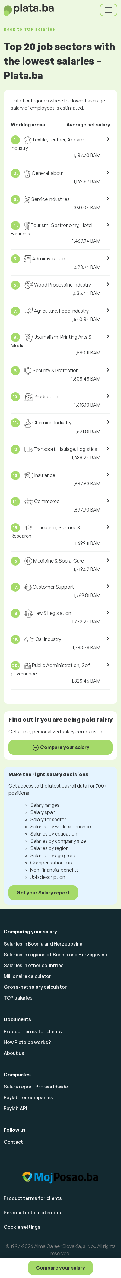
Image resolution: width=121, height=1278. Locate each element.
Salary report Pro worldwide (36, 1087)
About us (14, 1053)
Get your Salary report (43, 893)
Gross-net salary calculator (35, 987)
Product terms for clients (33, 1031)
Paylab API (15, 1108)
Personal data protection (32, 1213)
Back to (29, 29)
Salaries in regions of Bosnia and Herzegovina (55, 955)
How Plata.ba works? (27, 1042)
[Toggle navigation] (108, 10)
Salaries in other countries (34, 965)
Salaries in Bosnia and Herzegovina (43, 944)
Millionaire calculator (27, 976)
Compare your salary (60, 1268)
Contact (13, 1142)
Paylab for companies (28, 1097)
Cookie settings (22, 1227)
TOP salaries (18, 998)
